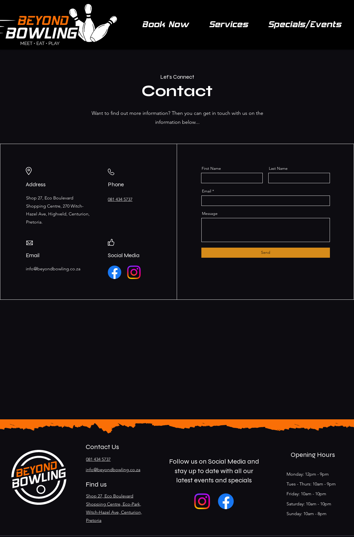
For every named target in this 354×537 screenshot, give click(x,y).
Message (210, 213)
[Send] (265, 253)
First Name (211, 168)
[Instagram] (134, 272)
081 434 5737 (98, 459)
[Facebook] (115, 272)
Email (206, 191)
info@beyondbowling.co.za (113, 469)
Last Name (278, 168)
